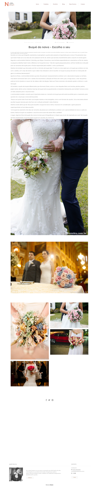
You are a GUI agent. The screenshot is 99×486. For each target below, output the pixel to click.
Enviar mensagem (77, 469)
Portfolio (55, 4)
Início (37, 4)
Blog (63, 4)
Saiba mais (30, 477)
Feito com (49, 484)
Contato (83, 4)
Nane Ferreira (72, 4)
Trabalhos (46, 4)
